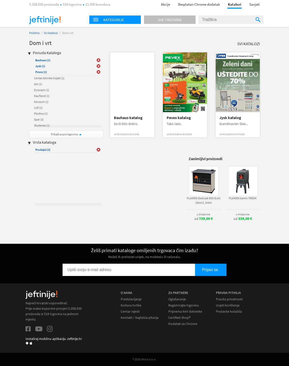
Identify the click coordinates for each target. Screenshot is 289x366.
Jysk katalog (230, 117)
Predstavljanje (131, 299)
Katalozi (234, 4)
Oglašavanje (177, 299)
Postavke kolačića (229, 311)
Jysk (40, 66)
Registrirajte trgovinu (183, 305)
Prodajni (42, 150)
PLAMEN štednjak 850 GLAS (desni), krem (203, 200)
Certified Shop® (179, 318)
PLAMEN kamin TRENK (243, 198)
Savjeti (254, 4)
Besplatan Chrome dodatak (199, 4)
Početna (34, 33)
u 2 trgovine (203, 214)
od (203, 218)
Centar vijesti (130, 311)
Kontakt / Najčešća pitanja (139, 318)
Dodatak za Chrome (182, 324)
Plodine (41, 113)
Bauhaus (42, 60)
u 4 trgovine (242, 214)
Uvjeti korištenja (227, 305)
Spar (39, 119)
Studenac (42, 125)
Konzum (41, 102)
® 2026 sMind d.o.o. (144, 359)
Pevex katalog (179, 117)
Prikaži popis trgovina (64, 134)
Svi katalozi (51, 33)
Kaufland (42, 96)
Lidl (38, 107)
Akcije (165, 4)
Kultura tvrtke (131, 305)
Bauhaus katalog (128, 117)
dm (38, 84)
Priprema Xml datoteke (185, 311)
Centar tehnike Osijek (49, 78)
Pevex (41, 72)
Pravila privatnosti (229, 299)
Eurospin (41, 90)
